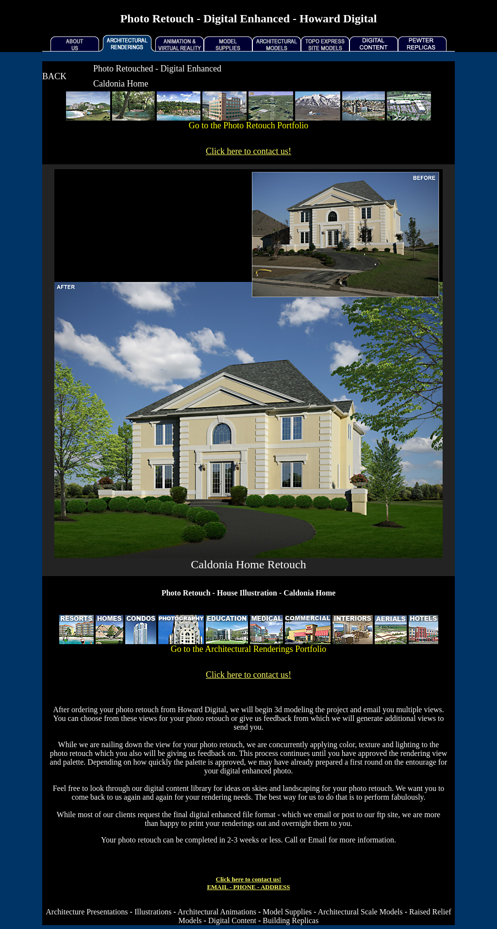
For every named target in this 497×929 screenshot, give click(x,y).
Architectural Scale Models (360, 912)
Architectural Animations (217, 912)
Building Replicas (290, 920)
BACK (54, 76)
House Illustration (247, 593)
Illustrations (152, 912)
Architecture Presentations (87, 912)
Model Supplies (287, 912)
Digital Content (232, 920)
